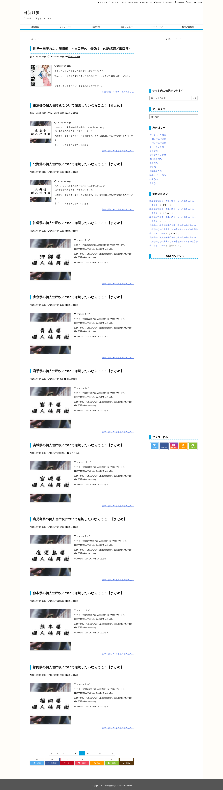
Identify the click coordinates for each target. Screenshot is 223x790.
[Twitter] (37, 763)
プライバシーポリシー (130, 2)
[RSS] (97, 763)
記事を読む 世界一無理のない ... (118, 92)
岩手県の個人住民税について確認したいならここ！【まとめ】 (78, 371)
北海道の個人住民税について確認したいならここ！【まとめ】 (78, 164)
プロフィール (113, 2)
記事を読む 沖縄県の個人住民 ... (118, 283)
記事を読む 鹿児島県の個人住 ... (118, 579)
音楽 (152, 183)
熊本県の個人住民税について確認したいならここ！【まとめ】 (78, 593)
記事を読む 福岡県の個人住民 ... (118, 728)
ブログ (153, 151)
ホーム (102, 2)
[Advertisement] (173, 61)
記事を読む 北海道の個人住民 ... (118, 209)
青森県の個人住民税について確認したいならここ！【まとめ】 (78, 297)
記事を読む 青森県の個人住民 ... (118, 357)
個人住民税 (73, 113)
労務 (153, 163)
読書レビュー (74, 56)
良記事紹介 (156, 171)
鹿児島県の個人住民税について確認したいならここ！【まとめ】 (80, 519)
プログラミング (158, 155)
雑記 (153, 179)
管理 (152, 167)
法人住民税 (159, 143)
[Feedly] (112, 763)
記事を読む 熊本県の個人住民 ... (118, 654)
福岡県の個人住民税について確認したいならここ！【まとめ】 (78, 667)
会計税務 (155, 159)
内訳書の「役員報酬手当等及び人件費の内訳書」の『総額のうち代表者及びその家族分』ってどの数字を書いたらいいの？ (173, 229)
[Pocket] (82, 763)
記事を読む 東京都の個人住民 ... (118, 151)
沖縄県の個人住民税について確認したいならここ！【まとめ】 (78, 223)
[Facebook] (52, 763)
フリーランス (157, 147)
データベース (157, 135)
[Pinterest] (67, 763)
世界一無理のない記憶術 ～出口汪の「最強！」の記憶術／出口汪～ (82, 49)
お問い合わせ (147, 2)
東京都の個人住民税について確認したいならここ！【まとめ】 (78, 105)
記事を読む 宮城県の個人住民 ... (118, 506)
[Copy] (126, 763)
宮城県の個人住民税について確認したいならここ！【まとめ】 (78, 445)
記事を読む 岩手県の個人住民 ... (118, 432)
